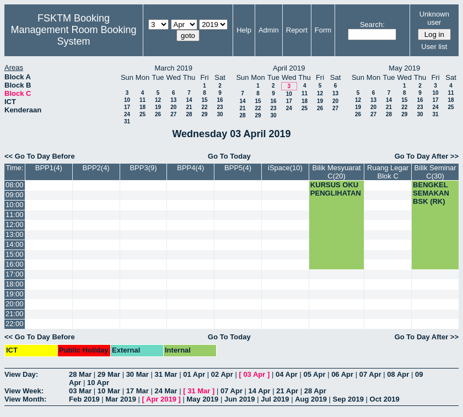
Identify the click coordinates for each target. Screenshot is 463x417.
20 (173, 107)
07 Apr (370, 374)
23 (220, 107)
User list (434, 46)
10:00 (15, 205)
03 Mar (80, 391)
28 (189, 114)
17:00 (15, 274)
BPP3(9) (143, 168)
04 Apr (287, 374)
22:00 (15, 323)
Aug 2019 (311, 399)
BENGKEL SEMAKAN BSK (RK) (431, 193)
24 (127, 114)
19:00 (15, 294)
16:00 (15, 264)
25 (142, 114)
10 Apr (98, 382)
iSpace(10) (285, 168)
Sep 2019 (348, 399)
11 (142, 100)
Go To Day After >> (427, 156)
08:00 (15, 185)
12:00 (15, 224)
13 (173, 100)
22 (204, 107)
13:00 (15, 234)
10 (127, 100)
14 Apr (260, 391)
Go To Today (229, 156)
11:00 (15, 214)
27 (173, 114)
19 (158, 107)
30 (220, 114)
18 (142, 107)
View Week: (24, 391)
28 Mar (80, 374)
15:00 (15, 254)
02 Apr (222, 374)
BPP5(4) (237, 168)
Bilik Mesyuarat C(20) (336, 172)
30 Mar (137, 374)
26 (158, 114)
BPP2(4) (96, 168)
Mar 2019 (120, 399)
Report (297, 30)
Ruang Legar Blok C (387, 172)
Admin (269, 30)
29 (204, 114)
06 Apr (342, 374)
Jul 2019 (275, 399)
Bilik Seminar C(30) (435, 172)
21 (189, 107)
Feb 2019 (84, 399)
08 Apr (398, 374)
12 (158, 100)
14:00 (15, 244)
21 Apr (287, 391)
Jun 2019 (239, 399)
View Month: (25, 399)
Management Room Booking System (73, 35)
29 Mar (109, 374)
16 (220, 100)
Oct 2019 (385, 399)
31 (127, 121)
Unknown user (434, 18)
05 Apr (315, 374)
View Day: (21, 374)
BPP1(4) (48, 168)
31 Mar (165, 374)
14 (189, 100)
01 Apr (194, 374)
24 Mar (165, 391)
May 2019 (202, 399)
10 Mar (109, 391)
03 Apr (254, 374)
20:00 (15, 304)
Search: (372, 24)
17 (127, 107)
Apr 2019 (161, 399)
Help (243, 30)
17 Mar (137, 391)
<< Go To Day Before (39, 156)
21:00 (15, 314)
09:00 (15, 195)
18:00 (15, 284)
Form (323, 30)
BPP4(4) (190, 168)
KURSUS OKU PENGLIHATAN (335, 189)
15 (204, 100)
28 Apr (315, 391)
